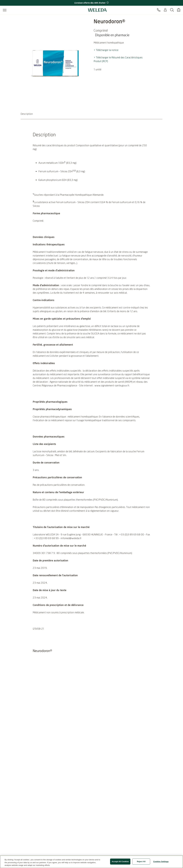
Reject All (141, 863)
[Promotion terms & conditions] (107, 2)
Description (27, 113)
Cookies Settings (161, 863)
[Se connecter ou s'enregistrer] (165, 10)
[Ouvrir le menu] (4, 10)
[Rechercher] (172, 10)
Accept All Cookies (120, 863)
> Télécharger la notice (106, 50)
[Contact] (158, 10)
